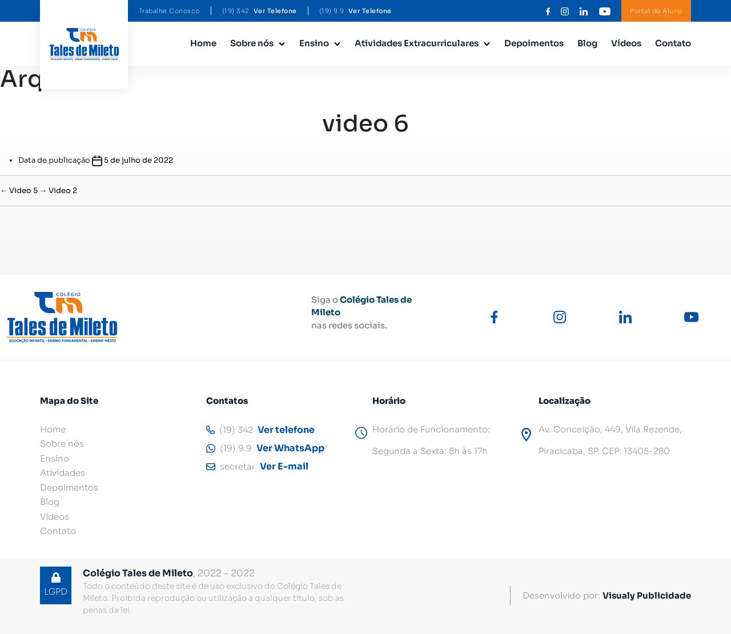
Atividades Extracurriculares (417, 43)
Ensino (314, 43)
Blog (587, 43)
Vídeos (626, 43)
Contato (673, 43)
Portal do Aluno (656, 11)
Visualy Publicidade (647, 595)
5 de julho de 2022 (138, 160)
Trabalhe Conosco (169, 11)
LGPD (55, 584)
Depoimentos (534, 43)
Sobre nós (252, 43)
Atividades (62, 472)
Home (203, 43)
